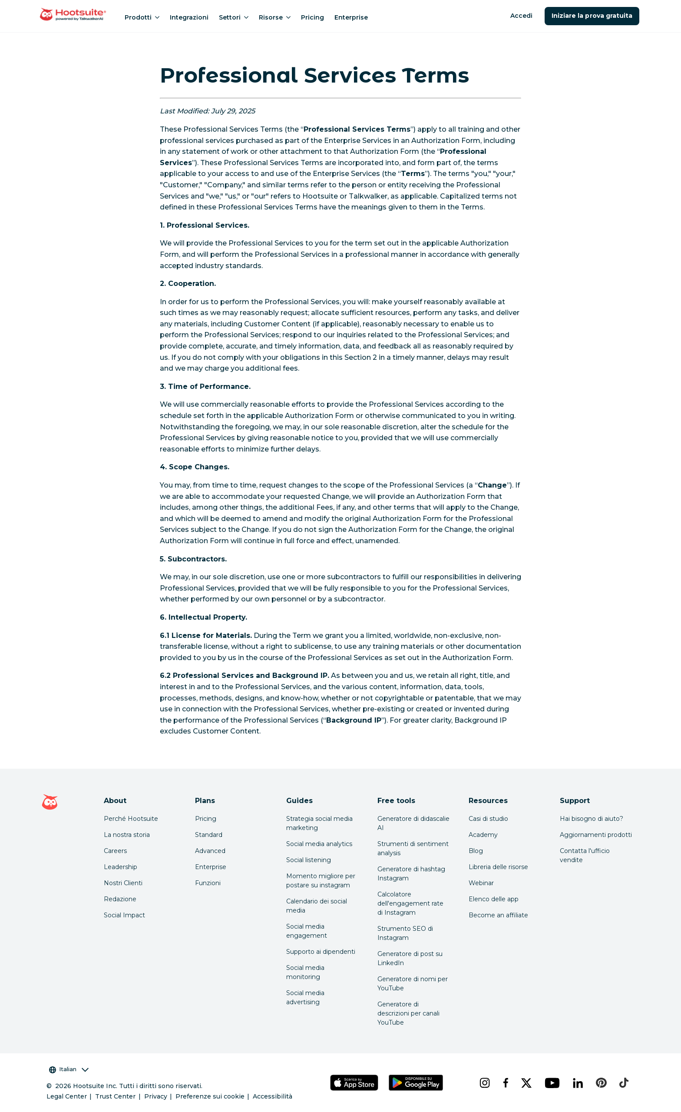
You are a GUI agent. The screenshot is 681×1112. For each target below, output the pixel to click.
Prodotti (142, 17)
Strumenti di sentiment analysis (413, 848)
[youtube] (552, 1083)
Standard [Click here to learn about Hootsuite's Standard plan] (208, 835)
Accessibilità (272, 1096)
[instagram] (484, 1083)
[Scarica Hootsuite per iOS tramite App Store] (354, 1083)
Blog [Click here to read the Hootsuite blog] (476, 851)
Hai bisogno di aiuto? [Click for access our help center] (591, 819)
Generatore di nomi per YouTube (412, 983)
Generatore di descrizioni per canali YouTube (408, 1013)
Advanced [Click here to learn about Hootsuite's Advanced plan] (210, 851)
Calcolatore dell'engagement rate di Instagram (410, 903)
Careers (115, 851)
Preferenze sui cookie (210, 1096)
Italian (69, 1069)
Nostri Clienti (123, 883)
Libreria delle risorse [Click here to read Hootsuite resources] (498, 867)
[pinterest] (600, 1083)
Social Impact (124, 915)
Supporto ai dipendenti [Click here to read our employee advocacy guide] (320, 952)
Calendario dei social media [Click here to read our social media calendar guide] (316, 905)
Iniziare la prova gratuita (592, 16)
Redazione (120, 899)
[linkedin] (577, 1083)
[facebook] (505, 1083)
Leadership (120, 867)
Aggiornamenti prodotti (596, 835)
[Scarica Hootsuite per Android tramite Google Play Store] (415, 1083)
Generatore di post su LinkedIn (410, 958)
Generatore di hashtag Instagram (411, 873)
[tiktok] (623, 1083)
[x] (526, 1083)
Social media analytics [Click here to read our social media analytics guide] (319, 844)
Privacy (155, 1096)
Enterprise (351, 17)
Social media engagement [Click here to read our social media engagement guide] (306, 931)
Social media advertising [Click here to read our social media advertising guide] (305, 997)
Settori (233, 17)
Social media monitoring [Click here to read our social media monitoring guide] (305, 972)
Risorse (275, 17)
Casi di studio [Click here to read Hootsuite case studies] (488, 819)
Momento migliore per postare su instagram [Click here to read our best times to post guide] (320, 880)
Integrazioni (189, 17)
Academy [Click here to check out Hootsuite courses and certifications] (483, 835)
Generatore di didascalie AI (413, 823)
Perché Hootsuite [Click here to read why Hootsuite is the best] (131, 819)
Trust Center (115, 1096)
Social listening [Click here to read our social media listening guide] (308, 860)
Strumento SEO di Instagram (405, 933)
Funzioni (208, 883)
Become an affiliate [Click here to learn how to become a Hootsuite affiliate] (498, 915)
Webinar (481, 883)
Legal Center (66, 1096)
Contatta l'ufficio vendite (585, 855)
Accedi (521, 16)
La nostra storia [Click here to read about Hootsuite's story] (127, 835)
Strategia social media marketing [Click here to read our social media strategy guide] (319, 823)
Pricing (312, 17)
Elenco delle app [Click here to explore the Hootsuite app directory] (494, 899)
